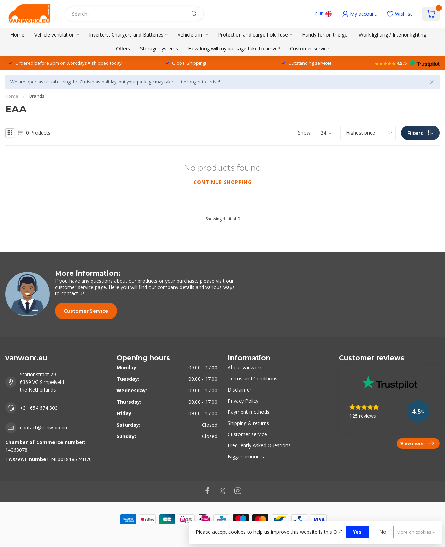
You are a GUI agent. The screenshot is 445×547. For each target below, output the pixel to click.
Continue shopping (223, 182)
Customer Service (86, 310)
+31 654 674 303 (39, 407)
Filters (420, 133)
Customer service (309, 48)
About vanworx (245, 367)
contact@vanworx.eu (43, 427)
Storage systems (159, 48)
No (382, 532)
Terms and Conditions (252, 378)
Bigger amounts (246, 456)
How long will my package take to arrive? (234, 48)
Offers (123, 48)
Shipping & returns (248, 423)
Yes (357, 532)
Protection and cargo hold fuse (253, 34)
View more (417, 443)
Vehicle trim (191, 34)
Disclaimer (239, 389)
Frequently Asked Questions (259, 445)
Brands (36, 96)
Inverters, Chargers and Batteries (126, 34)
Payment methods (248, 412)
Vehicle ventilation (54, 34)
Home (17, 34)
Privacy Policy (243, 400)
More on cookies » (416, 532)
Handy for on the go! (325, 34)
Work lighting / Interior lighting (392, 34)
